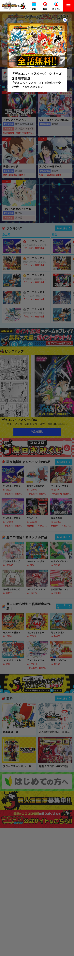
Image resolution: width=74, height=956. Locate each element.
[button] (34, 6)
